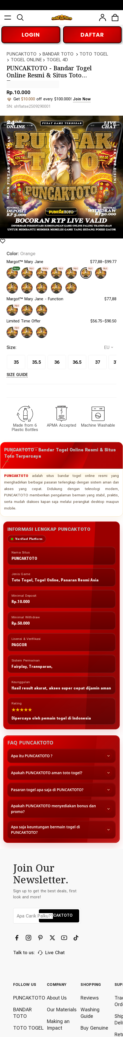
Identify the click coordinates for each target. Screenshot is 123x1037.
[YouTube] (65, 932)
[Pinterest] (41, 932)
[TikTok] (76, 932)
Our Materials (61, 1004)
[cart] (115, 16)
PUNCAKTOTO (21, 54)
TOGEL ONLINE (26, 59)
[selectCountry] (108, 342)
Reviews (90, 992)
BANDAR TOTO (57, 54)
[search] (20, 16)
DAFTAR (92, 35)
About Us (57, 992)
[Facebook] (17, 932)
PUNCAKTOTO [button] (59, 910)
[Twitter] (53, 932)
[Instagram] (29, 932)
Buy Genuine (94, 1023)
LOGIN (31, 35)
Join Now (81, 99)
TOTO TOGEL (93, 54)
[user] (103, 16)
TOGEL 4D (57, 59)
